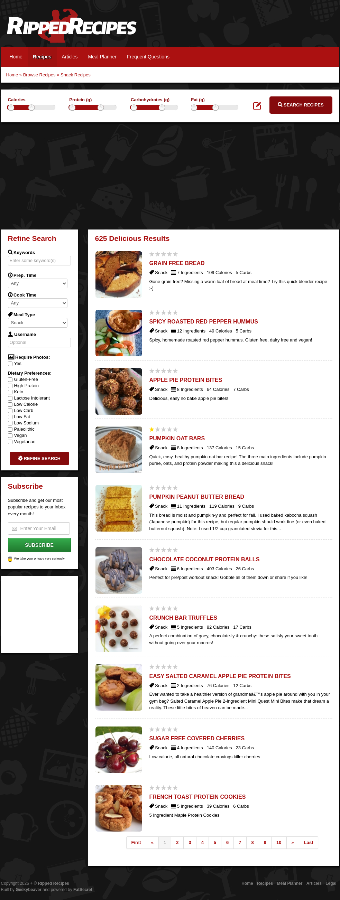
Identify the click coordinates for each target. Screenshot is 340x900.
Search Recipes (300, 104)
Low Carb (21, 410)
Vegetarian (22, 441)
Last (308, 842)
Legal (330, 883)
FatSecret (82, 889)
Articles (70, 56)
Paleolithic (21, 429)
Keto (16, 391)
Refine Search (39, 458)
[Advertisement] (170, 174)
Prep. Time (22, 275)
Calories (17, 99)
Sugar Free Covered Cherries (197, 738)
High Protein (23, 385)
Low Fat (19, 416)
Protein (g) (80, 99)
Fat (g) (198, 99)
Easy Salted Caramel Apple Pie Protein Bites (220, 676)
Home (16, 56)
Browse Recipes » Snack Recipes (57, 74)
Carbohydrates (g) (150, 99)
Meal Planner (102, 56)
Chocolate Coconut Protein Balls (204, 559)
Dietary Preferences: (30, 373)
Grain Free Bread (177, 263)
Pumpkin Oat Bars (177, 438)
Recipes (42, 56)
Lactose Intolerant (29, 398)
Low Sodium (23, 422)
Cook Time (22, 295)
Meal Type (21, 314)
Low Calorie (23, 404)
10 (278, 842)
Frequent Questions (148, 56)
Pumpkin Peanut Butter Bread (197, 497)
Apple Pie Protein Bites (185, 380)
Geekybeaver (29, 889)
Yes (14, 363)
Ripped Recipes (71, 29)
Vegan (17, 435)
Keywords (21, 252)
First (136, 842)
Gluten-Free (23, 379)
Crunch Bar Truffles (183, 618)
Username (22, 334)
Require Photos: (29, 357)
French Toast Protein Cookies (197, 797)
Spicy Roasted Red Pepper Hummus (203, 322)
